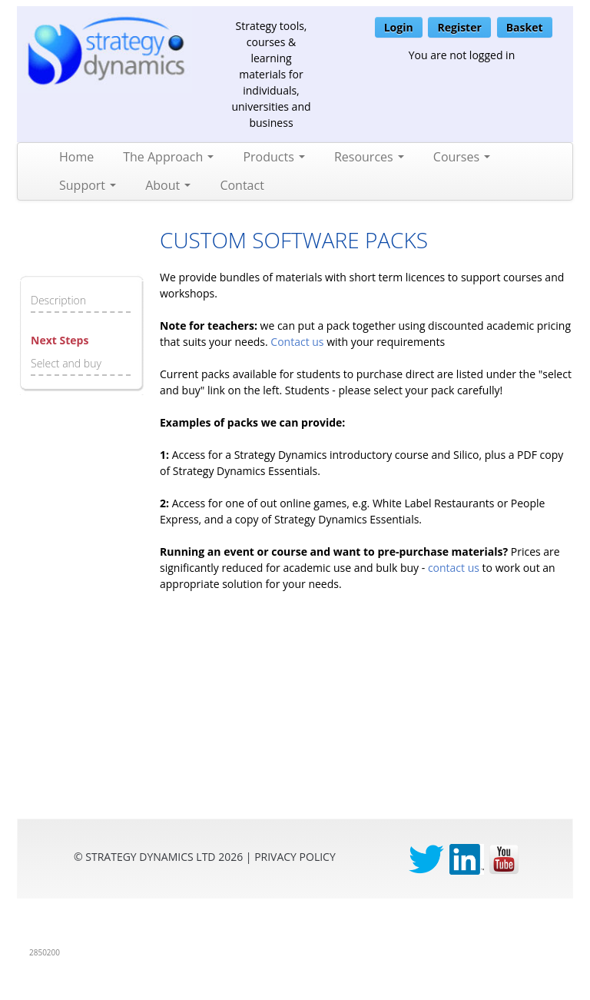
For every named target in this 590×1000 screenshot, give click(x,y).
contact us (453, 567)
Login (398, 27)
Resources (369, 156)
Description (58, 300)
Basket (524, 27)
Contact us (296, 341)
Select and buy (66, 363)
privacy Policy (295, 856)
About (168, 185)
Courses (461, 156)
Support (87, 185)
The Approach (168, 156)
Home (76, 156)
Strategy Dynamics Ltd (150, 856)
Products (274, 156)
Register (459, 27)
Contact (242, 185)
